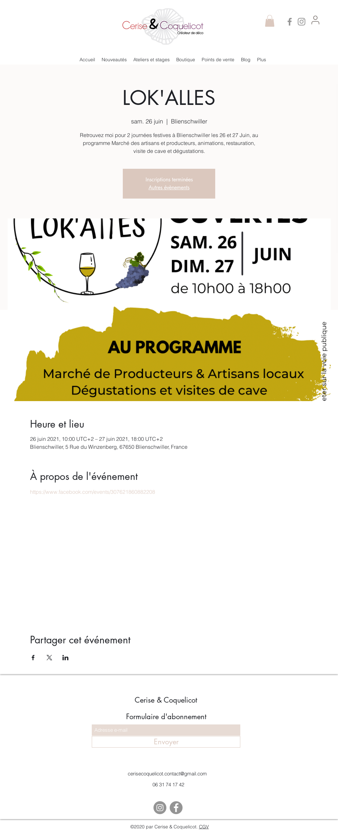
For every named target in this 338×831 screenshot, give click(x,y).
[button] (270, 21)
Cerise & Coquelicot (166, 700)
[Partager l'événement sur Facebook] (33, 657)
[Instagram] (301, 22)
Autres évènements (169, 187)
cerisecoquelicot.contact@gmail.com (167, 773)
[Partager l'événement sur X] (49, 657)
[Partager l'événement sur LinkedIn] (65, 657)
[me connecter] (315, 20)
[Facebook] (290, 22)
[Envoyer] (166, 742)
